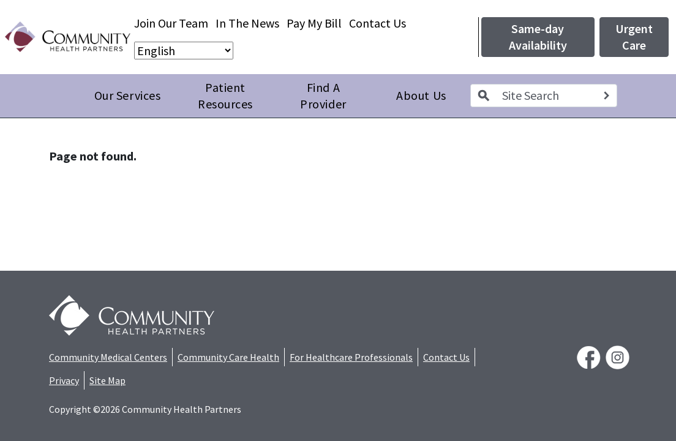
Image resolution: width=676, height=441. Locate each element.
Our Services (127, 95)
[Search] (606, 96)
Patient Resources (225, 96)
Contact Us (377, 23)
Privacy (64, 380)
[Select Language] (183, 50)
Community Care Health (228, 357)
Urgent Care (634, 37)
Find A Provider (323, 96)
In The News (247, 23)
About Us (421, 95)
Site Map (107, 380)
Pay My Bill (314, 23)
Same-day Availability (538, 37)
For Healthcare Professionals (351, 357)
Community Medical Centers (108, 357)
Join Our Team (171, 23)
